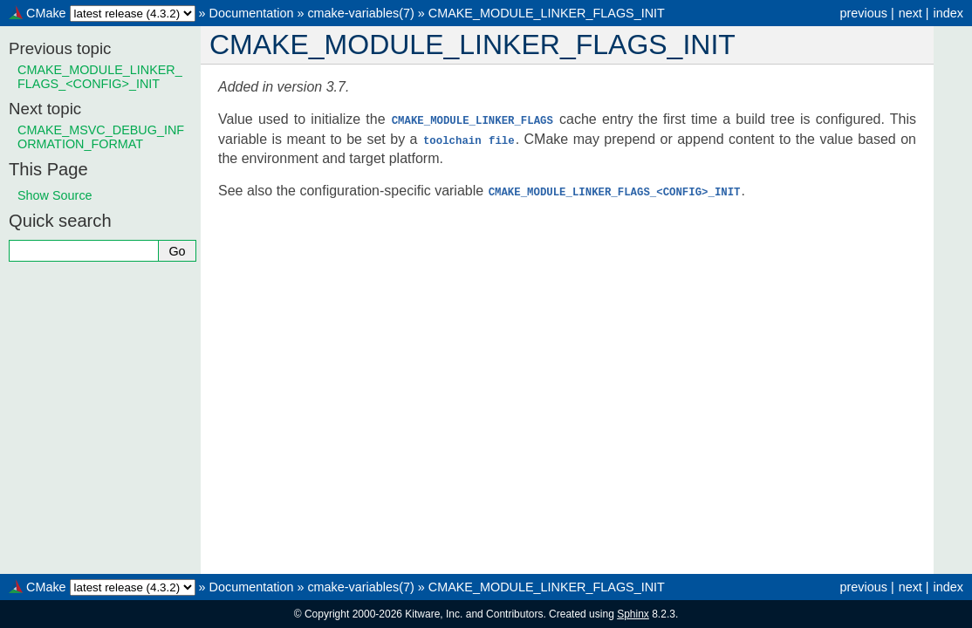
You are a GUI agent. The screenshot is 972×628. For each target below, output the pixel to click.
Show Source (54, 195)
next (910, 13)
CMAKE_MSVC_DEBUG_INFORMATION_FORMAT (100, 137)
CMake (46, 13)
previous (862, 13)
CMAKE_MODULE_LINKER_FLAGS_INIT (546, 13)
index (948, 13)
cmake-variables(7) (360, 13)
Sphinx (633, 614)
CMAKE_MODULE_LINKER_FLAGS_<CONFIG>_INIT (99, 77)
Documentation (251, 13)
